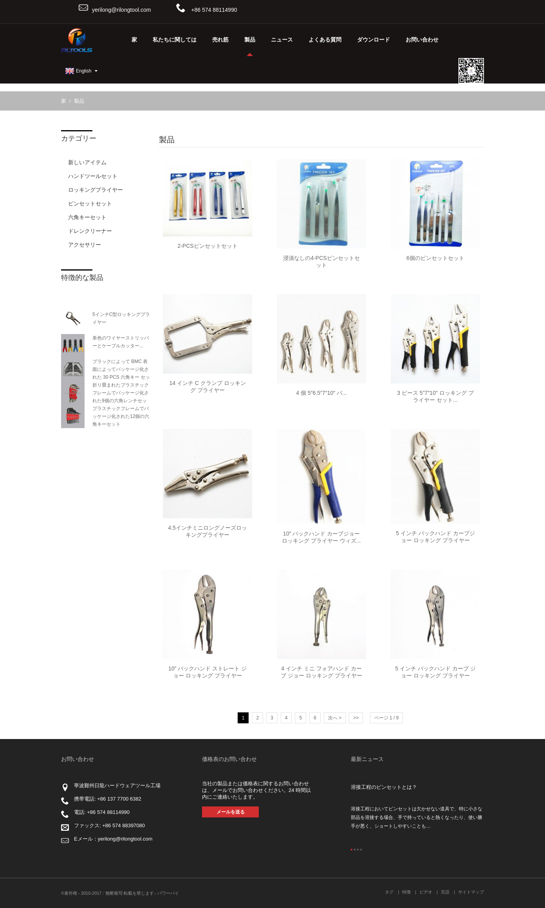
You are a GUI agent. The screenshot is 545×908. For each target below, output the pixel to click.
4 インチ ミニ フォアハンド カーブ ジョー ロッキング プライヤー (321, 672)
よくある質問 (325, 39)
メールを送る (231, 812)
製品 (249, 45)
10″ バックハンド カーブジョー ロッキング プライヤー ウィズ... (321, 537)
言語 (445, 892)
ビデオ (425, 892)
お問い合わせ (422, 39)
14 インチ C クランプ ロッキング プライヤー (207, 386)
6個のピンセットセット (435, 258)
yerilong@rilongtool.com (121, 10)
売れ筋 (220, 39)
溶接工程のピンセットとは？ (384, 787)
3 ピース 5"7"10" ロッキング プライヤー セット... (435, 396)
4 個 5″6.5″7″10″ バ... (321, 393)
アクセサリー (84, 245)
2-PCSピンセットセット (207, 246)
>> (356, 718)
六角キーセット (87, 217)
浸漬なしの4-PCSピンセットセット (321, 261)
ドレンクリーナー (90, 231)
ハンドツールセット (92, 176)
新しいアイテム (87, 162)
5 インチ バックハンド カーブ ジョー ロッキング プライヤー (435, 672)
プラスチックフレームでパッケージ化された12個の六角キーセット (120, 416)
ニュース (282, 39)
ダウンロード (373, 39)
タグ (389, 892)
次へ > (334, 718)
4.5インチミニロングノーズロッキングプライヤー (207, 531)
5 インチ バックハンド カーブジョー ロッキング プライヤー (435, 536)
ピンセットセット (90, 203)
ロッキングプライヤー (95, 190)
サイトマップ (471, 892)
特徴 (406, 892)
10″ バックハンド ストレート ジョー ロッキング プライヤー (207, 672)
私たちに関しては (175, 39)
